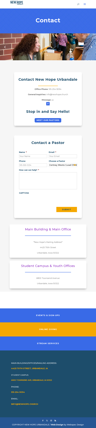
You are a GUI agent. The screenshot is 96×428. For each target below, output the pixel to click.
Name (23, 152)
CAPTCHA (24, 193)
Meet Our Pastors (48, 120)
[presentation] (35, 199)
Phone (22, 161)
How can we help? (29, 170)
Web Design (57, 425)
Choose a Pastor (57, 161)
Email (52, 152)
